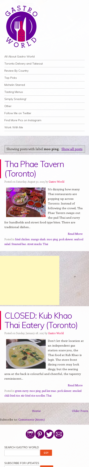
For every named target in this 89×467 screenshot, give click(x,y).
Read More (75, 234)
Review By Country (16, 70)
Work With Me (13, 127)
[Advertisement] (29, 280)
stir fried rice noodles (33, 395)
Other (7, 106)
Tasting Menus (13, 92)
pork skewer (66, 239)
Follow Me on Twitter (17, 113)
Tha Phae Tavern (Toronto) (34, 169)
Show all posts (72, 149)
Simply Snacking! (15, 99)
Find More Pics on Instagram (22, 120)
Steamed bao (18, 244)
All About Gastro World (19, 56)
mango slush (38, 239)
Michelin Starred (14, 85)
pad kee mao (49, 390)
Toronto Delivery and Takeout (23, 63)
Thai (45, 244)
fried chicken (22, 239)
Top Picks (10, 78)
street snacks (34, 244)
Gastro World (56, 181)
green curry (21, 390)
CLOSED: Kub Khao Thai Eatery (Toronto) (41, 320)
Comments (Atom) (31, 419)
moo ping (52, 239)
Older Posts (80, 411)
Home (36, 411)
